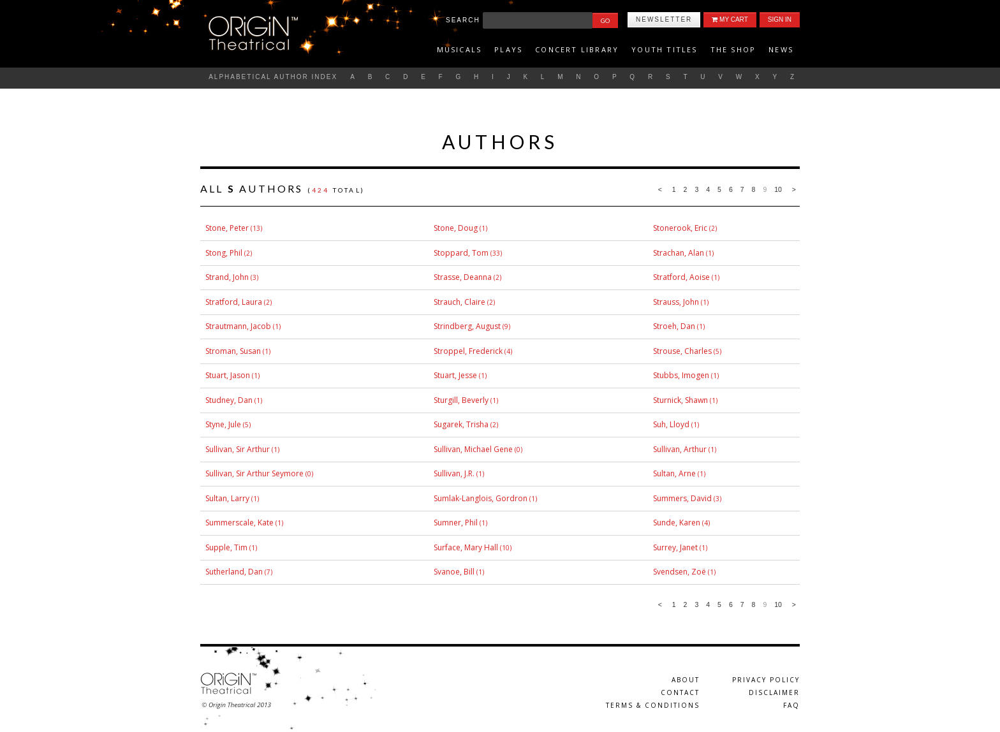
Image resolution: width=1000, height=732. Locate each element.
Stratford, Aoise (681, 277)
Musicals (459, 49)
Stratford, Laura (233, 301)
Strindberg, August (467, 326)
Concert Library (577, 49)
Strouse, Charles (682, 351)
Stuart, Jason (227, 375)
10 (778, 189)
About (686, 679)
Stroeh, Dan (674, 326)
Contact (680, 692)
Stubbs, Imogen (681, 375)
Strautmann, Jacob (238, 326)
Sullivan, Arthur (680, 449)
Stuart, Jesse (455, 375)
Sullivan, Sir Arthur (237, 449)
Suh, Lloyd (671, 424)
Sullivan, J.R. (454, 473)
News (780, 49)
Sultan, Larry (227, 498)
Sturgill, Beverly (461, 400)
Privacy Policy (766, 679)
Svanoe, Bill (454, 571)
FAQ (791, 705)
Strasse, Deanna (463, 277)
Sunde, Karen (676, 522)
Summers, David (682, 498)
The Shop (733, 49)
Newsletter (664, 19)
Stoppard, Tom (461, 252)
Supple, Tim (226, 547)
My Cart (729, 19)
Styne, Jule (223, 424)
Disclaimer (774, 692)
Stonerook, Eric (680, 228)
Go (605, 20)
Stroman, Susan (233, 351)
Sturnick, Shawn (680, 400)
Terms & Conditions (653, 705)
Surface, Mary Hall (466, 547)
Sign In (779, 19)
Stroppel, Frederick (468, 351)
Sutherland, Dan (234, 571)
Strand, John (227, 277)
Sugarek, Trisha (461, 424)
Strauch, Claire (459, 301)
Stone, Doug (456, 228)
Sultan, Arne (674, 473)
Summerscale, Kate (239, 522)
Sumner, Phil (456, 522)
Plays (508, 49)
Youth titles (664, 49)
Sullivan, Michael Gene (473, 449)
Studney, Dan (229, 400)
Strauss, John (676, 301)
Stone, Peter (227, 228)
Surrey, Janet (675, 547)
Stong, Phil (223, 252)
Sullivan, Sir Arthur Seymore (254, 473)
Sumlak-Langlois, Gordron (480, 498)
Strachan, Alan (678, 252)
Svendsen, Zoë (679, 571)
